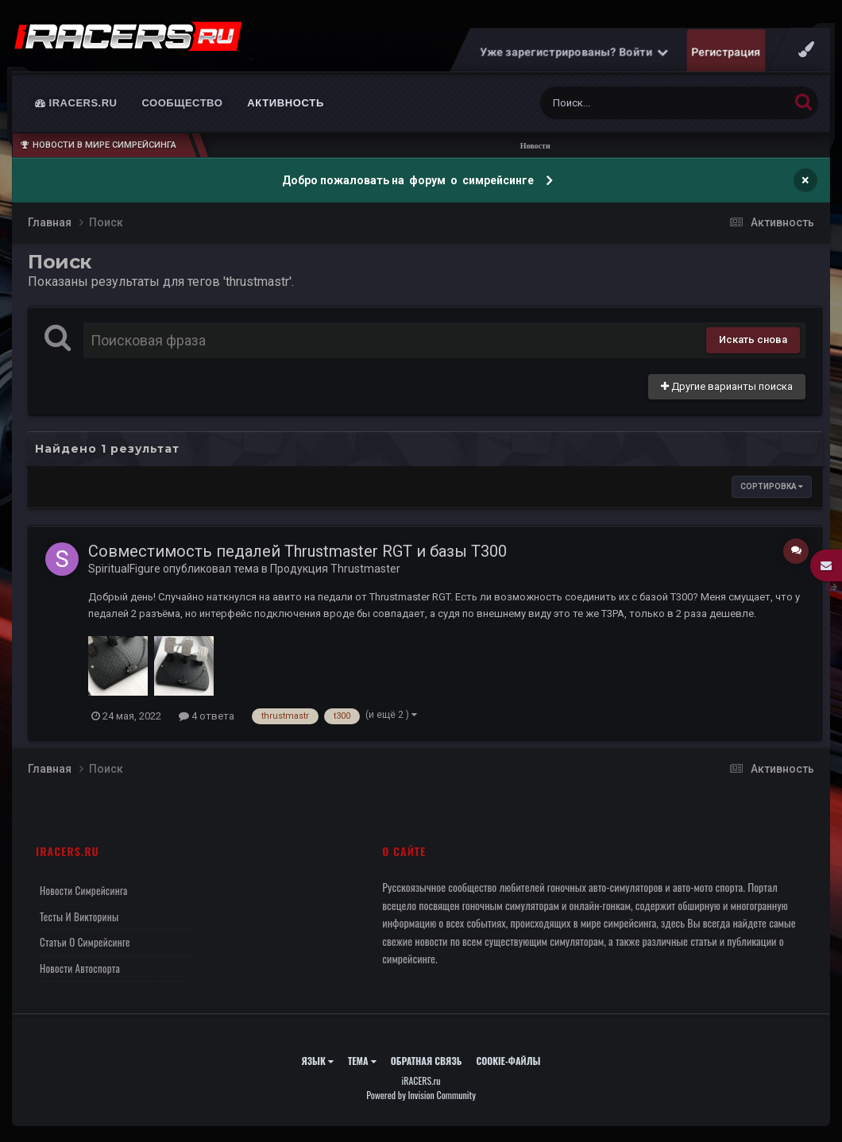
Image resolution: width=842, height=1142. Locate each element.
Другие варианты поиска (727, 386)
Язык (317, 1060)
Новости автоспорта (80, 968)
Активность (285, 103)
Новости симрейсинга (84, 890)
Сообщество (182, 103)
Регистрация (726, 51)
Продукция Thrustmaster (335, 568)
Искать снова (753, 339)
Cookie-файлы (508, 1060)
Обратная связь (426, 1060)
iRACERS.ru (76, 103)
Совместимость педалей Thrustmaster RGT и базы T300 (297, 551)
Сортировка (771, 486)
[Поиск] (634, 103)
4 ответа (206, 716)
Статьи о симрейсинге (85, 942)
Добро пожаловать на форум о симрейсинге (409, 180)
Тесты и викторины (79, 916)
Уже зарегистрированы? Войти (575, 51)
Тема (362, 1060)
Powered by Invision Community (421, 1094)
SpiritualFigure (124, 568)
